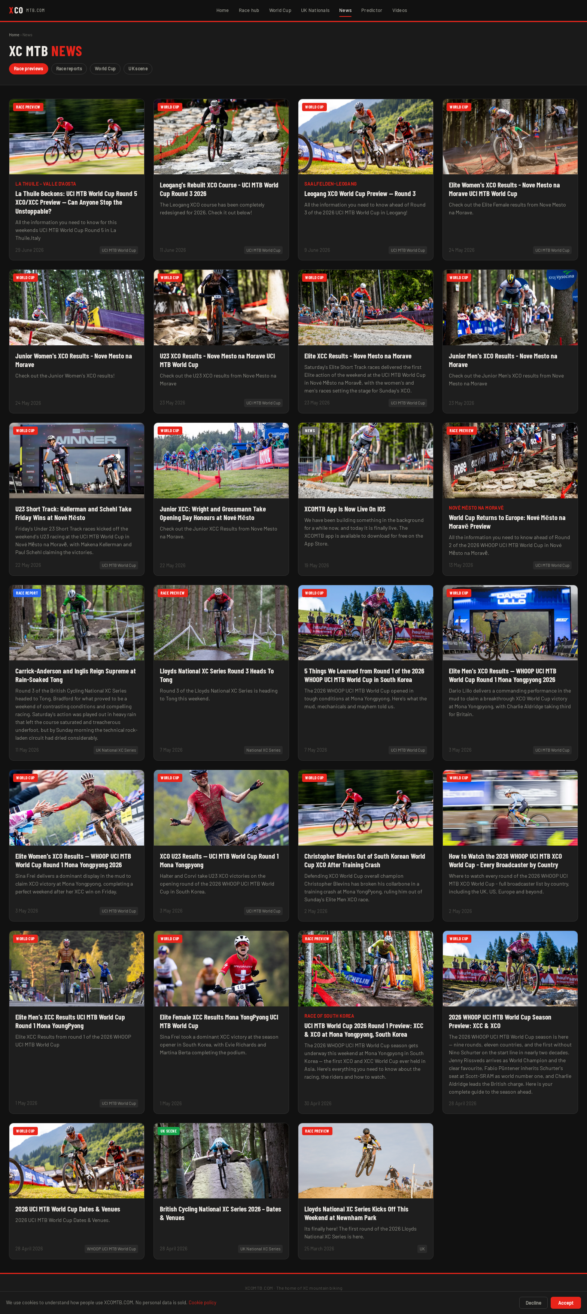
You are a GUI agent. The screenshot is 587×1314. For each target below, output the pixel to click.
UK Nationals (315, 10)
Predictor (371, 10)
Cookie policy (202, 1302)
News (345, 10)
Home (222, 10)
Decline (533, 1303)
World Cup (280, 10)
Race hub (249, 10)
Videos (399, 10)
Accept (566, 1303)
